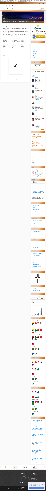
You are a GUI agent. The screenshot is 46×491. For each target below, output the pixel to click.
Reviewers (34, 53)
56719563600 (37, 99)
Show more (42, 164)
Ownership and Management (36, 231)
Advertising (34, 245)
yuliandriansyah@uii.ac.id (37, 480)
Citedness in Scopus (35, 288)
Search (41, 8)
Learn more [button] (38, 485)
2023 (37, 160)
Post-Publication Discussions (36, 266)
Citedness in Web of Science (36, 290)
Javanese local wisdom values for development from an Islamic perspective (37, 421)
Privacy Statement (35, 57)
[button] (22, 21)
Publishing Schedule (35, 209)
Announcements (20, 8)
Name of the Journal (35, 205)
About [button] (25, 8)
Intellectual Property (35, 264)
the (17, 35)
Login (43, 3)
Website (33, 207)
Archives (13, 8)
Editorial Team (34, 51)
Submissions (34, 49)
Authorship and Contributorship (37, 253)
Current (9, 8)
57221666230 (37, 116)
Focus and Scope (35, 44)
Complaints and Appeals (36, 255)
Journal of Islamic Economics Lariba (9, 5)
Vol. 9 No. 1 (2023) (35, 426)
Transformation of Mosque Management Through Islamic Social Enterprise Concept (37, 449)
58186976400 (37, 127)
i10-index (33, 304)
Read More (42, 129)
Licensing (34, 214)
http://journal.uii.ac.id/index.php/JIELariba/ (16, 488)
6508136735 (36, 88)
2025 (37, 156)
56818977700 (37, 77)
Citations (33, 300)
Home (4, 8)
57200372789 (37, 110)
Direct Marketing (35, 247)
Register (38, 3)
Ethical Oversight (35, 262)
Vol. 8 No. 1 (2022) (35, 445)
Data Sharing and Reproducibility (37, 260)
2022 (37, 162)
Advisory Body (34, 233)
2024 (37, 158)
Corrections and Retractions (36, 268)
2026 (37, 153)
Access (33, 225)
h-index (33, 302)
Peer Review (34, 223)
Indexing (33, 55)
